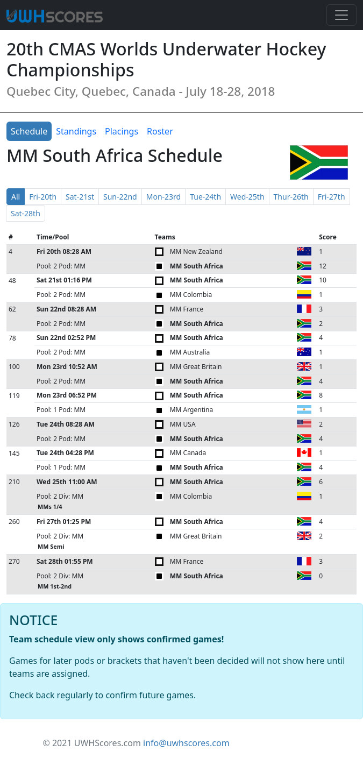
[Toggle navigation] (341, 15)
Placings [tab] (121, 131)
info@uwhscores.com (186, 743)
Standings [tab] (76, 131)
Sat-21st (80, 197)
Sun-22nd (120, 197)
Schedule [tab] (29, 131)
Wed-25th (247, 197)
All (15, 197)
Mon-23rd (163, 197)
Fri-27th (331, 197)
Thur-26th (291, 197)
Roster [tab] (160, 131)
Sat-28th (25, 213)
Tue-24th (205, 197)
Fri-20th (42, 197)
